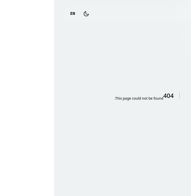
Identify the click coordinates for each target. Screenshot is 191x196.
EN (18, 14)
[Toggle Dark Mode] (32, 14)
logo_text (164, 14)
